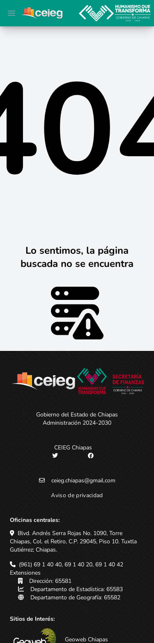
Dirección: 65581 (50, 581)
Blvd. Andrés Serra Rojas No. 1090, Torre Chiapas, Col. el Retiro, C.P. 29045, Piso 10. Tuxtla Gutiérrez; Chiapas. (73, 541)
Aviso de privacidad (77, 495)
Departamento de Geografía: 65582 (75, 597)
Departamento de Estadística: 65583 (76, 589)
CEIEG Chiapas (73, 447)
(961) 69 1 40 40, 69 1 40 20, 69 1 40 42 (71, 564)
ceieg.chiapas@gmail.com (83, 480)
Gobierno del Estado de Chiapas (77, 415)
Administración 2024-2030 (77, 423)
